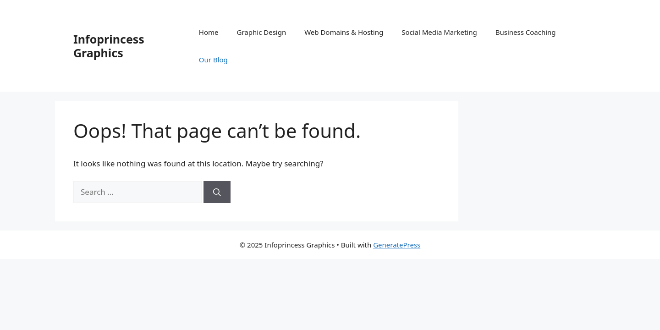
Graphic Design (261, 32)
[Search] (217, 192)
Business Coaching (525, 32)
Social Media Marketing (439, 32)
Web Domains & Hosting (343, 32)
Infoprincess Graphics (108, 45)
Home (209, 32)
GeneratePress (396, 244)
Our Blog (213, 59)
